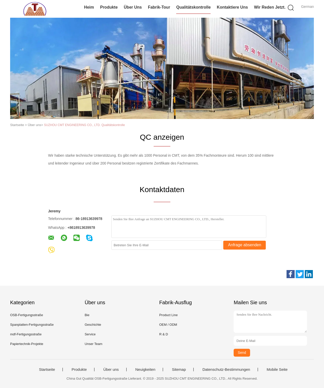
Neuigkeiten (145, 369)
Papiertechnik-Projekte (26, 344)
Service (90, 334)
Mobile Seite (277, 369)
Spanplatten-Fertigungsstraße (32, 324)
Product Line (168, 315)
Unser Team (93, 344)
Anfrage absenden (244, 245)
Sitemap (179, 369)
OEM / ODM (168, 324)
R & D (163, 334)
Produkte (108, 7)
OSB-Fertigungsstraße (26, 315)
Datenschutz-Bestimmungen (226, 369)
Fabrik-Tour (159, 7)
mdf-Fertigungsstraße (26, 334)
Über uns (133, 7)
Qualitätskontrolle (193, 7)
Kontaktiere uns (232, 7)
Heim (89, 7)
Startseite (47, 369)
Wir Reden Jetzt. (270, 7)
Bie (87, 315)
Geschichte (93, 324)
